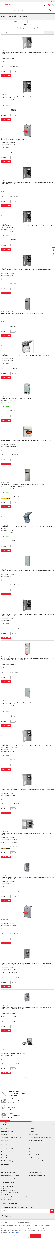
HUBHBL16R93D (5, 656)
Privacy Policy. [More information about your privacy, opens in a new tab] (14, 1232)
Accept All (35, 1235)
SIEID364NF (4, 744)
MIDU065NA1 (4, 525)
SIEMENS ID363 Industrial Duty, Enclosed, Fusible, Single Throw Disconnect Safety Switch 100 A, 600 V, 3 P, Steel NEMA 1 (27, 270)
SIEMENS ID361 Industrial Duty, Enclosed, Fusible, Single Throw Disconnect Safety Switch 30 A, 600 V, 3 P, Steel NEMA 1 (27, 226)
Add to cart (6, 75)
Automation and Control (9, 1149)
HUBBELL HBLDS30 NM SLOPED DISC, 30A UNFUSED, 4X (15, 139)
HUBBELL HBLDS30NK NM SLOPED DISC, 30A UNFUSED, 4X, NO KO (18, 921)
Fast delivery (11, 1107)
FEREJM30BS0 (5, 439)
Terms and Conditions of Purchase (40, 1137)
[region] (27, 1229)
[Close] (52, 1222)
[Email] (25, 1211)
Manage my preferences (21, 1235)
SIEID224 (3, 396)
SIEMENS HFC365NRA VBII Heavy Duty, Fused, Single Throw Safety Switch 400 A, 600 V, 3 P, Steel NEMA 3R (26, 834)
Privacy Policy (33, 1134)
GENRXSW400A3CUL (7, 312)
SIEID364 (3, 94)
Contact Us (4, 1140)
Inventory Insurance (8, 1172)
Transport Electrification (37, 1161)
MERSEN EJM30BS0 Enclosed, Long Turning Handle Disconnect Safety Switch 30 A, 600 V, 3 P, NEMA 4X (27, 441)
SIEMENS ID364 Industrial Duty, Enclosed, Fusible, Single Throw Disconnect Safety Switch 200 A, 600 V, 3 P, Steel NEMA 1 (27, 96)
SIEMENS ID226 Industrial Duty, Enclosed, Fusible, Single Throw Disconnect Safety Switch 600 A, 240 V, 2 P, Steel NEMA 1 (27, 878)
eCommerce (5, 1169)
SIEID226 (3, 876)
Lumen (27, 1124)
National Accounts (35, 1172)
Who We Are (5, 1128)
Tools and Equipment (36, 1158)
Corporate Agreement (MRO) (38, 1175)
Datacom (32, 1152)
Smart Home (5, 1158)
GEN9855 (3, 1049)
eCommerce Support (35, 1140)
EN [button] (51, 1)
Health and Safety (7, 1161)
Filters (14, 21)
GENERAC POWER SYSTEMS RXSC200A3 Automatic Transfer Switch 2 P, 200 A (22, 484)
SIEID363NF (4, 50)
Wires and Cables (34, 1155)
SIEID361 (3, 224)
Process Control (34, 1149)
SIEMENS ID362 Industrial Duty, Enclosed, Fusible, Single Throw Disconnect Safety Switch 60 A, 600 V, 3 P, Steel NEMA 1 (27, 182)
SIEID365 (3, 613)
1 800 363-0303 (19, 1197)
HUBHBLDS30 (5, 138)
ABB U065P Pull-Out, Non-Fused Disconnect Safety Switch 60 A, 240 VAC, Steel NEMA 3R (26, 356)
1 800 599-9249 (13, 1193)
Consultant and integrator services (12, 1178)
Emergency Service (13, 1091)
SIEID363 (3, 268)
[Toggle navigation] (2, 4)
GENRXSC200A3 (5, 483)
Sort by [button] (40, 21)
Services (27, 1145)
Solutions (27, 1165)
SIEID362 (3, 180)
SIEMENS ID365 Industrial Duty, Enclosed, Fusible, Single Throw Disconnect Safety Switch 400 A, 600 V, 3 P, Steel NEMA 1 (27, 615)
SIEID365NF (4, 788)
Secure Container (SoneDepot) (11, 1175)
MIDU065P (4, 354)
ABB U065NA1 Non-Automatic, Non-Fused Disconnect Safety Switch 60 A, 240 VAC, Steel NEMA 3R (26, 527)
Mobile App (32, 1169)
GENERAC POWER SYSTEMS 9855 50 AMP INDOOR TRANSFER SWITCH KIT (21, 1051)
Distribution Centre (7, 1131)
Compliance (5, 1134)
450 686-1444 (8, 1195)
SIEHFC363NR (5, 1005)
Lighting (4, 1155)
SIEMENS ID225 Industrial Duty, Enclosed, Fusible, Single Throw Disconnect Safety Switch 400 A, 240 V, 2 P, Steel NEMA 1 (27, 571)
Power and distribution (9, 1152)
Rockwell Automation (14, 1099)
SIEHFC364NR (5, 962)
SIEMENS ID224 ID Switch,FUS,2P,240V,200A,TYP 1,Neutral (17, 398)
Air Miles (10, 1113)
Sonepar (31, 1128)
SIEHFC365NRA (5, 832)
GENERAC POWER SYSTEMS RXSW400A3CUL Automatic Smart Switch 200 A (22, 313)
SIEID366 (3, 700)
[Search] (27, 10)
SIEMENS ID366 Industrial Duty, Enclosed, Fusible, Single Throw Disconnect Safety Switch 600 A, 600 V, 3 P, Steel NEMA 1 (27, 702)
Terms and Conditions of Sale (11, 1137)
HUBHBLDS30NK (5, 919)
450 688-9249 (10, 1191)
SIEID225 (3, 569)
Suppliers (32, 1131)
